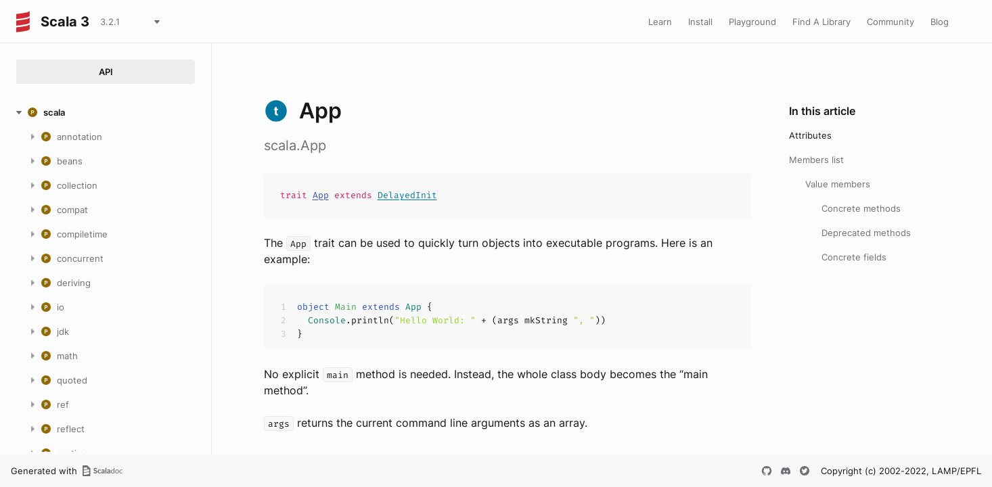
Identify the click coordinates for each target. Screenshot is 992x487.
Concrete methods (861, 208)
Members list (816, 159)
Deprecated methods (866, 232)
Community (890, 21)
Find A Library (821, 21)
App (321, 195)
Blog (939, 21)
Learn (660, 21)
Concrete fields (853, 257)
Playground (752, 21)
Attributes (810, 135)
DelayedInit (407, 195)
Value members (837, 184)
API (106, 71)
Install (700, 21)
